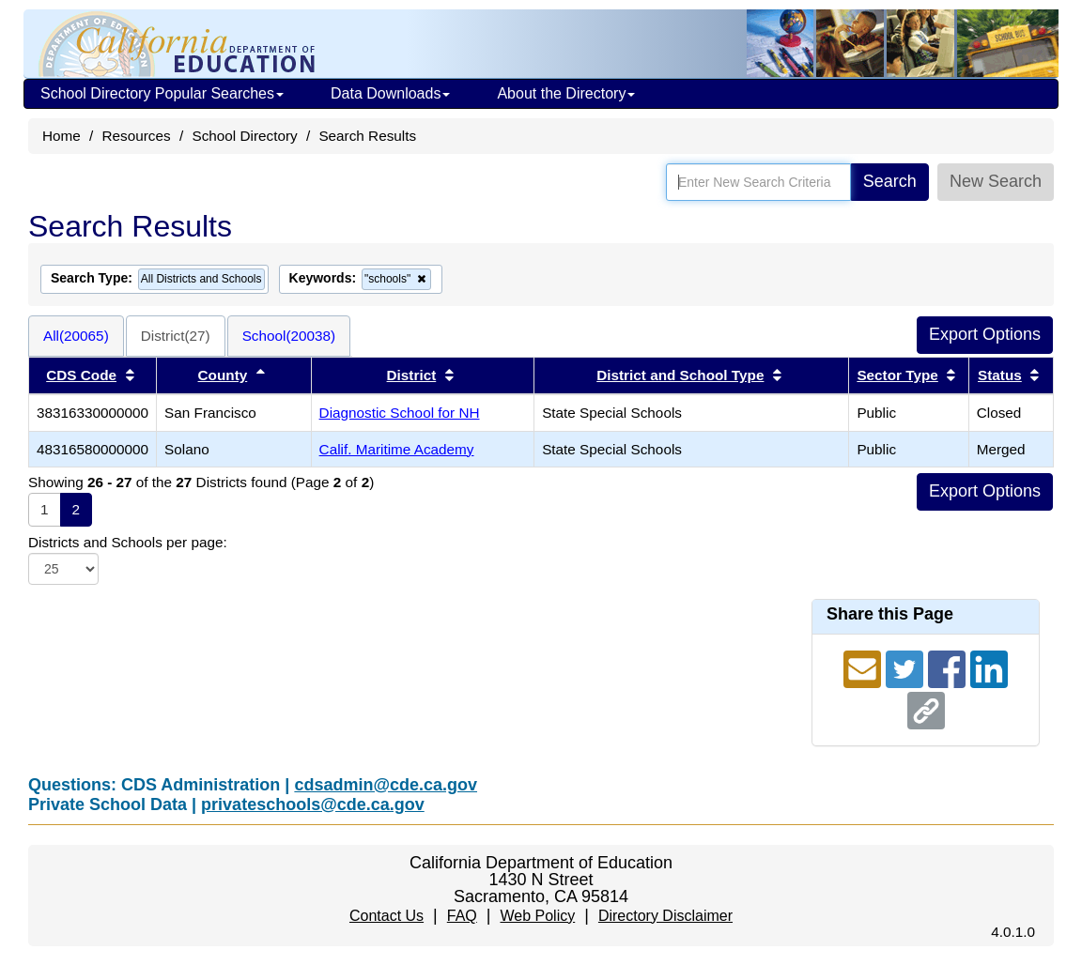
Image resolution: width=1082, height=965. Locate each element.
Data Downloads (390, 93)
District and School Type (680, 375)
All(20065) (76, 336)
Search (890, 181)
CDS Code (81, 375)
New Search (996, 181)
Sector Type (897, 375)
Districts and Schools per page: (127, 542)
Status (1000, 375)
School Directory (244, 136)
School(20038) (289, 336)
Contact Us (386, 916)
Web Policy (537, 916)
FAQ (462, 916)
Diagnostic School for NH (399, 413)
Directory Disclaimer (665, 916)
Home (61, 136)
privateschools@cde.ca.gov (313, 804)
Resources (136, 136)
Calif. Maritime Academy (396, 449)
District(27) (175, 336)
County (223, 375)
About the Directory (566, 93)
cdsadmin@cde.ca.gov (385, 784)
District (412, 375)
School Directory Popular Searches (162, 93)
